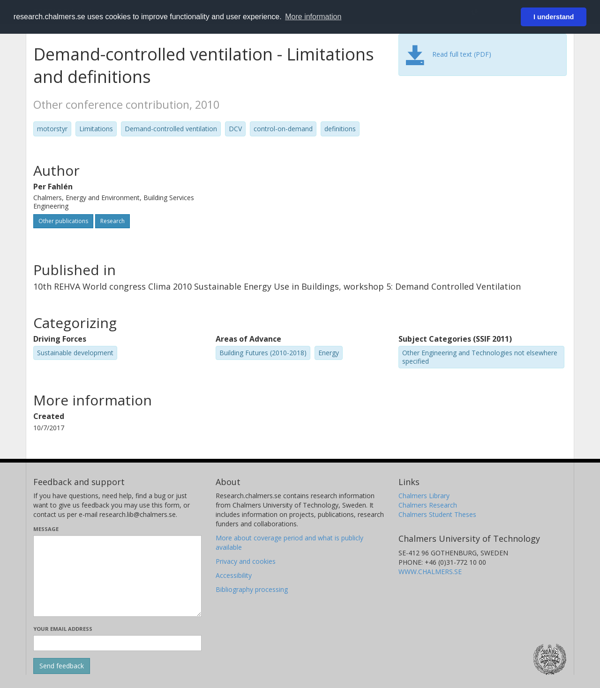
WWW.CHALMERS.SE (430, 571)
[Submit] (61, 666)
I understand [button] (553, 17)
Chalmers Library (424, 495)
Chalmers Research (427, 505)
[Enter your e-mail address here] (117, 643)
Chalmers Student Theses (437, 514)
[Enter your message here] (117, 576)
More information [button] (313, 17)
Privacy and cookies (246, 561)
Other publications (63, 221)
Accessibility (234, 575)
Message (46, 528)
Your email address (62, 628)
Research (112, 221)
